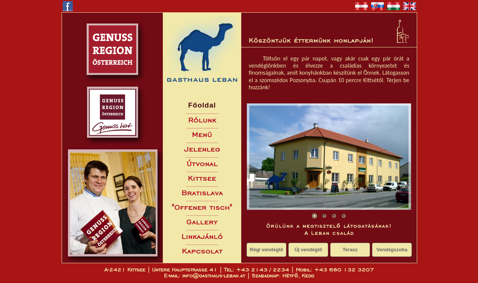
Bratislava (202, 193)
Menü (202, 134)
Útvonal (202, 163)
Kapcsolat (202, 251)
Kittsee (202, 178)
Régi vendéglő (266, 249)
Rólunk (202, 120)
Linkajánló (202, 236)
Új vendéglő (308, 249)
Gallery (202, 222)
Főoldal (202, 105)
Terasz (349, 249)
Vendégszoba (391, 249)
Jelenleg (202, 149)
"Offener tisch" (202, 207)
